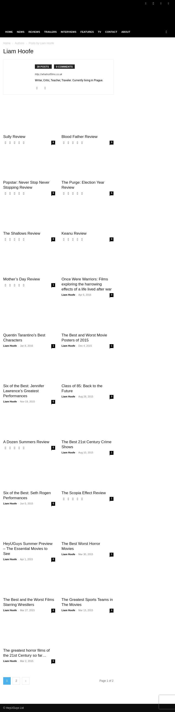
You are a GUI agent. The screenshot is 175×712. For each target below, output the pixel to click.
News (20, 32)
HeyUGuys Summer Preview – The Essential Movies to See (27, 549)
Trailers (50, 32)
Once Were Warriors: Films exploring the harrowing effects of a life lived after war (87, 284)
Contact (111, 32)
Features (87, 32)
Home (9, 32)
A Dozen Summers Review (26, 442)
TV (99, 32)
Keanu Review (74, 233)
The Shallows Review (21, 233)
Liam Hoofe (68, 294)
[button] (166, 32)
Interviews (68, 32)
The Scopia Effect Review (84, 493)
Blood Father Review (80, 137)
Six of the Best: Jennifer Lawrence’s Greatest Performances (23, 391)
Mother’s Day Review (21, 279)
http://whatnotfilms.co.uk (48, 74)
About (125, 32)
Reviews (34, 32)
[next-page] (25, 681)
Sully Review (14, 137)
